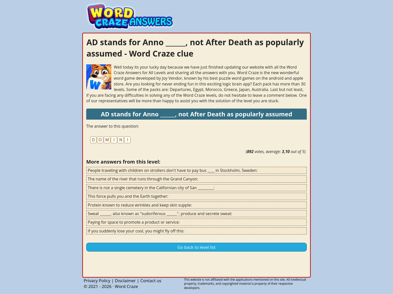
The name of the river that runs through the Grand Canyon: (143, 179)
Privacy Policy (97, 280)
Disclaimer (125, 280)
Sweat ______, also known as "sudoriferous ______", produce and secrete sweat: (160, 213)
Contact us (150, 280)
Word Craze (126, 286)
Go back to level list (196, 247)
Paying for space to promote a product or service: (134, 222)
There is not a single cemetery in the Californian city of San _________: (151, 187)
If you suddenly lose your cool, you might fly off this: (136, 231)
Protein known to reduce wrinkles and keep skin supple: (140, 205)
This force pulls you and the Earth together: (128, 196)
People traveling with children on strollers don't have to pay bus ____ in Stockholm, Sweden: (173, 170)
